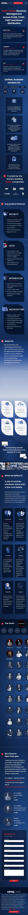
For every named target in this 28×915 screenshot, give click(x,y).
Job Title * (6, 854)
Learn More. (12, 909)
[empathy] (8, 586)
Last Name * (6, 844)
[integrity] (20, 549)
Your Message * (7, 869)
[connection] (8, 513)
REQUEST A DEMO (18, 3)
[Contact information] (15, 800)
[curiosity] (8, 549)
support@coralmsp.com (13, 780)
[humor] (20, 513)
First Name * (6, 839)
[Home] (14, 891)
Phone (5, 864)
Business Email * (7, 849)
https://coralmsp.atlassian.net (15, 787)
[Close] (14, 912)
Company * (6, 859)
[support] (20, 586)
